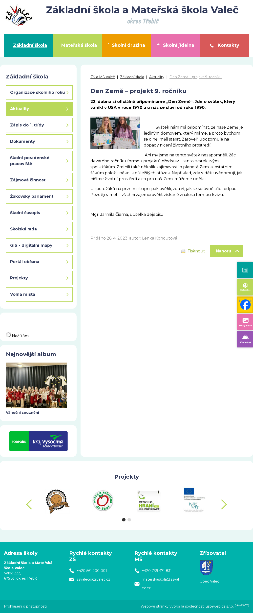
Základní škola (132, 77)
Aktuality (156, 77)
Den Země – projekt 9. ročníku (195, 77)
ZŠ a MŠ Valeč (102, 77)
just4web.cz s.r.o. (219, 606)
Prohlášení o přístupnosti (25, 606)
